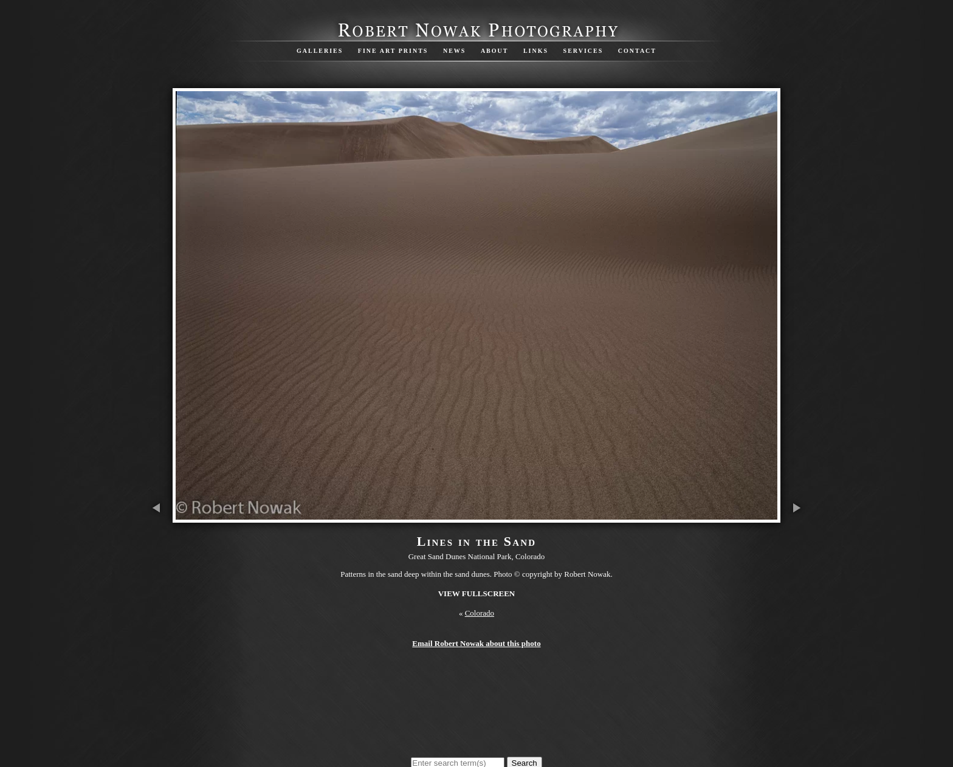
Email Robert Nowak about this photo (476, 643)
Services (583, 50)
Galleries (320, 50)
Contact (637, 50)
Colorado (479, 612)
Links (535, 50)
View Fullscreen (476, 593)
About (495, 50)
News (454, 50)
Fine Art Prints (393, 50)
